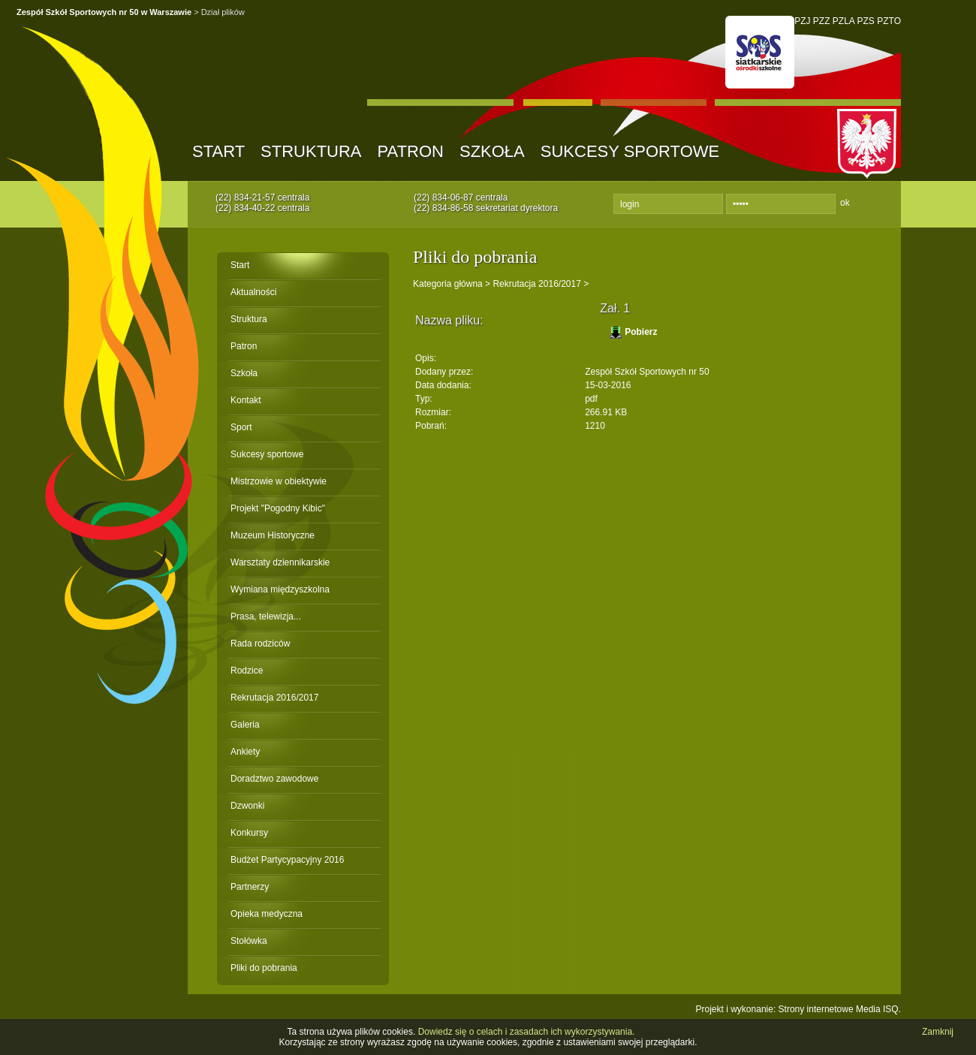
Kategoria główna (448, 284)
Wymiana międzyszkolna (280, 589)
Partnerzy (249, 887)
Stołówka (248, 941)
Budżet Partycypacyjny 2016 (287, 860)
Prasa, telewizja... (265, 616)
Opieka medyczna (266, 914)
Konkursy (249, 832)
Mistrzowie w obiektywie (278, 481)
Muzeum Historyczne (272, 535)
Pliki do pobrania (263, 968)
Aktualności (253, 292)
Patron (411, 151)
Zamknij (937, 1031)
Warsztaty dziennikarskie (280, 562)
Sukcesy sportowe (630, 151)
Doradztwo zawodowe (274, 778)
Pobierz (641, 332)
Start (218, 151)
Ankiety (245, 751)
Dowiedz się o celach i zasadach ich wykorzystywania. (526, 1031)
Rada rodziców (260, 643)
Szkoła (492, 151)
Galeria (245, 724)
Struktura (311, 151)
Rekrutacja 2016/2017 (274, 697)
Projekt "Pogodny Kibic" (277, 508)
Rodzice (246, 670)
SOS (759, 52)
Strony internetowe (816, 1009)
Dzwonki (247, 805)
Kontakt (245, 400)
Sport (241, 427)
